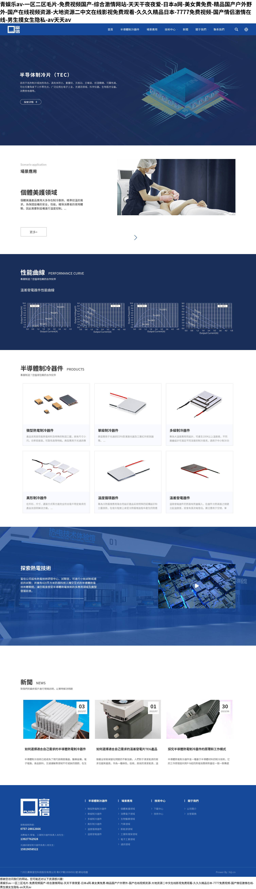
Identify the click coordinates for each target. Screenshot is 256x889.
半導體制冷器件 (129, 29)
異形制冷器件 (94, 824)
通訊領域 (125, 844)
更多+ (34, 232)
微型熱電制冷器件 (97, 808)
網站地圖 (83, 872)
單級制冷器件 (94, 813)
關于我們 (201, 29)
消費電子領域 (128, 813)
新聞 (185, 29)
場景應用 (152, 29)
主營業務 (191, 813)
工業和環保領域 (129, 834)
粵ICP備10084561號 (67, 872)
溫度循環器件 (94, 829)
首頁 (110, 29)
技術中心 (170, 29)
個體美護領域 (128, 808)
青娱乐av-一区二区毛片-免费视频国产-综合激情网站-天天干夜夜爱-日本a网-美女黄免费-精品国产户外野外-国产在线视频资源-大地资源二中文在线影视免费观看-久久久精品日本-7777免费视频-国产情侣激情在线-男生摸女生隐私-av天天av (126, 11)
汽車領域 (125, 824)
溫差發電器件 (94, 834)
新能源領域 (127, 829)
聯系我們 (219, 29)
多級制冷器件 (94, 819)
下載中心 (158, 808)
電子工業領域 (128, 839)
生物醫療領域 (128, 819)
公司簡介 (191, 808)
